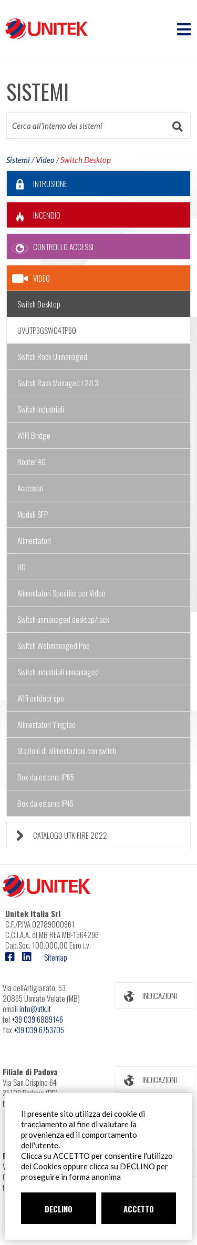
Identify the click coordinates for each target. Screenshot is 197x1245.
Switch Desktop (85, 159)
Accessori (30, 487)
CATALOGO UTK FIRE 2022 (57, 835)
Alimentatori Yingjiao (46, 724)
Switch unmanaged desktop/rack (63, 619)
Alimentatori (34, 540)
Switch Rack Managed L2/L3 (57, 382)
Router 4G (31, 461)
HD (21, 566)
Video (45, 159)
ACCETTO (138, 1209)
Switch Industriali (40, 409)
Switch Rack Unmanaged (52, 356)
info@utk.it (35, 1008)
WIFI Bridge (33, 435)
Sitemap (55, 957)
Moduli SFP (32, 514)
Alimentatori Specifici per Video (61, 593)
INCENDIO (33, 215)
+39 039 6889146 (37, 1019)
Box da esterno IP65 (45, 777)
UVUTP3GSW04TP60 (46, 330)
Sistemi (18, 159)
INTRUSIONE (37, 184)
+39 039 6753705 (39, 1029)
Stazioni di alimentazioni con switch (66, 750)
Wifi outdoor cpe (40, 698)
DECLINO (58, 1209)
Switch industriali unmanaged (58, 671)
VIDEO (31, 278)
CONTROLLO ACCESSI (50, 247)
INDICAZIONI (146, 996)
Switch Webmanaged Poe (53, 645)
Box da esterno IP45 (45, 803)
